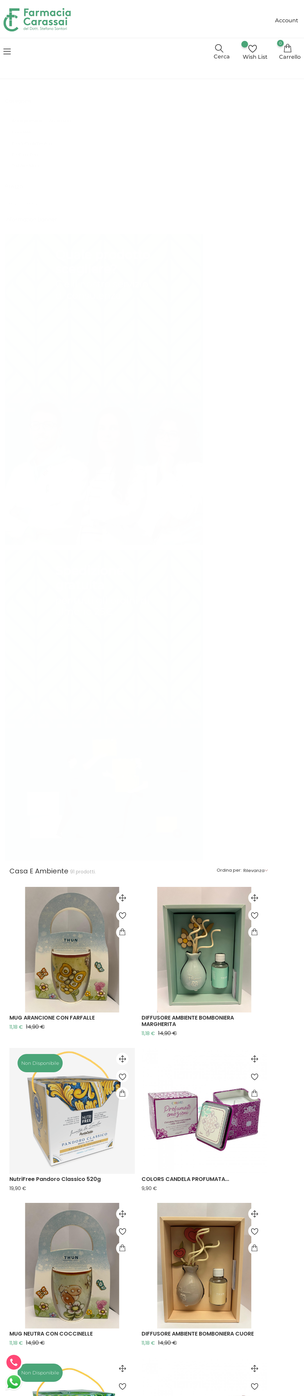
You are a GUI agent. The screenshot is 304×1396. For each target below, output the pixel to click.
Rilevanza (282, 97)
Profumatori (30, 157)
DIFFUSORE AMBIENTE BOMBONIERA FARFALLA (244, 760)
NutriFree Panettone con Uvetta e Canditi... (136, 895)
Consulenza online (94, 1303)
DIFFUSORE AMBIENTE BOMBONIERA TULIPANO (244, 1031)
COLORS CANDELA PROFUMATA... (242, 356)
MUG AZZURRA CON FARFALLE (237, 1163)
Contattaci (92, 1343)
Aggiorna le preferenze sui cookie (151, 1370)
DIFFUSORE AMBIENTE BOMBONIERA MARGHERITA (244, 223)
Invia (269, 1322)
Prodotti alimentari (36, 146)
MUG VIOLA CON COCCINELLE (129, 1028)
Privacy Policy (89, 1317)
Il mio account (90, 1353)
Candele (26, 135)
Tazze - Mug (31, 168)
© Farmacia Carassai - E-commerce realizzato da (65, 1389)
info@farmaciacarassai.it (35, 1301)
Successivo (281, 1195)
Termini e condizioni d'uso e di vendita (92, 1275)
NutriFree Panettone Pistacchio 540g (133, 624)
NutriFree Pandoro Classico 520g (136, 356)
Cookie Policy (88, 1331)
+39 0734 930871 (174, 1274)
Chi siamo (92, 1293)
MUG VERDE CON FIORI (120, 756)
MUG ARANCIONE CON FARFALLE (133, 220)
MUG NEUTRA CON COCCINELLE (132, 485)
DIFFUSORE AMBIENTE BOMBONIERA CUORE (244, 488)
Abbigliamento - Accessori (41, 124)
